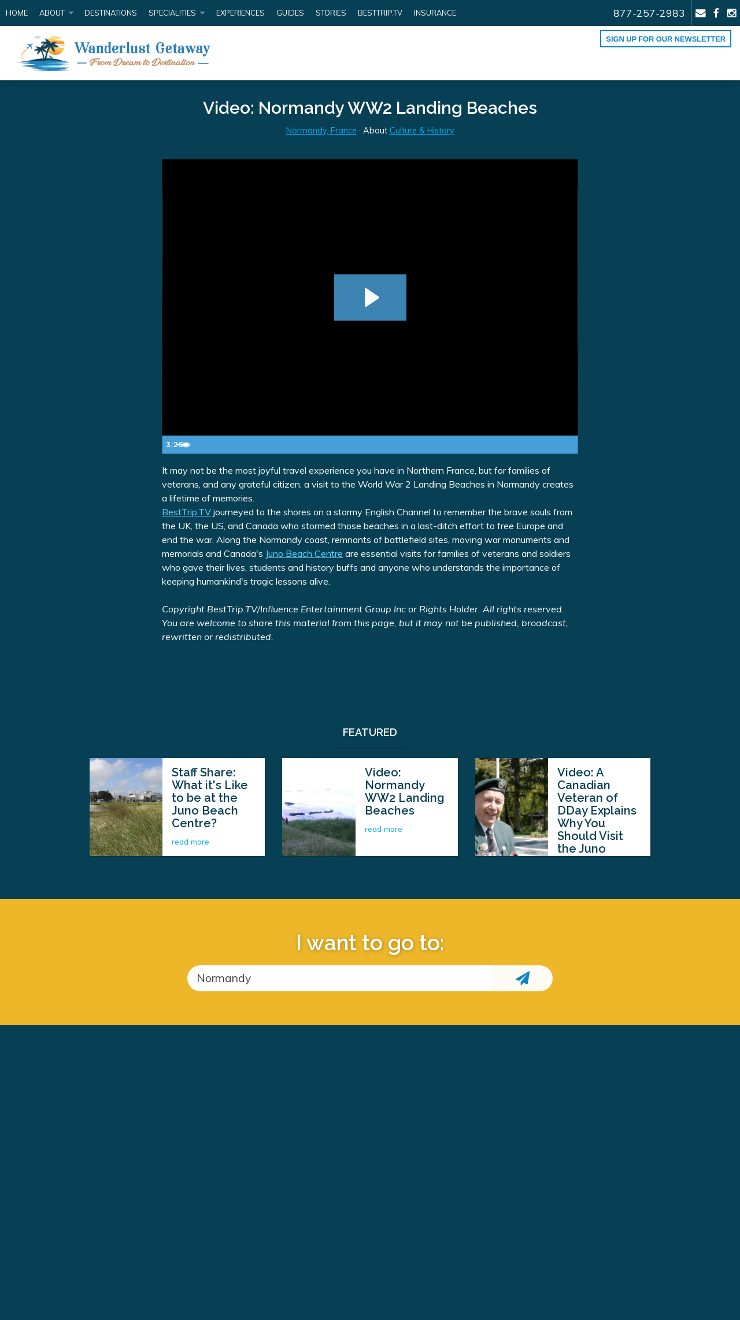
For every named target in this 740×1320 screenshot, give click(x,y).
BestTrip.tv (380, 12)
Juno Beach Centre (304, 553)
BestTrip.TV (186, 512)
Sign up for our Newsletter (666, 39)
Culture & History (422, 130)
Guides (290, 12)
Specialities (172, 12)
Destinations (110, 12)
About (52, 12)
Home (17, 12)
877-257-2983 (649, 12)
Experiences (240, 12)
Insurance (435, 12)
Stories (331, 12)
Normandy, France (321, 130)
